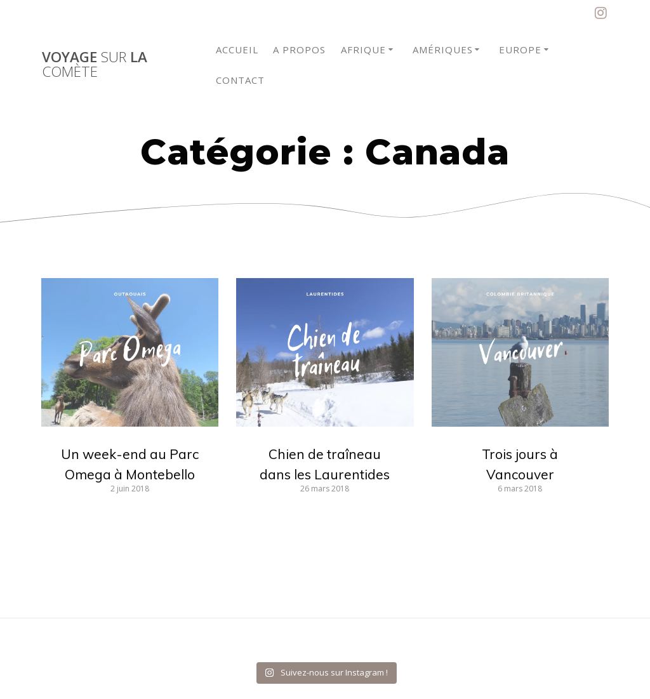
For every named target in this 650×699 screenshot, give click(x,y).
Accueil (237, 49)
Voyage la (94, 64)
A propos (299, 49)
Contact (240, 80)
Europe (520, 49)
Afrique (363, 49)
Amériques (443, 49)
